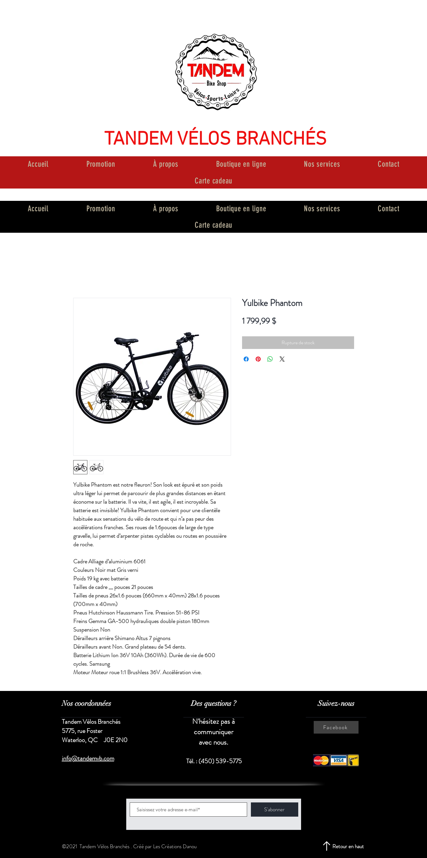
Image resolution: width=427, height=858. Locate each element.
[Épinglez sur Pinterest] (258, 359)
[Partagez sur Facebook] (246, 359)
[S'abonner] (274, 809)
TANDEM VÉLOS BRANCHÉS (215, 140)
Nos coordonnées (86, 703)
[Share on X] (282, 359)
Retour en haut (348, 846)
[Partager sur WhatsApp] (270, 359)
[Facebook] (336, 727)
